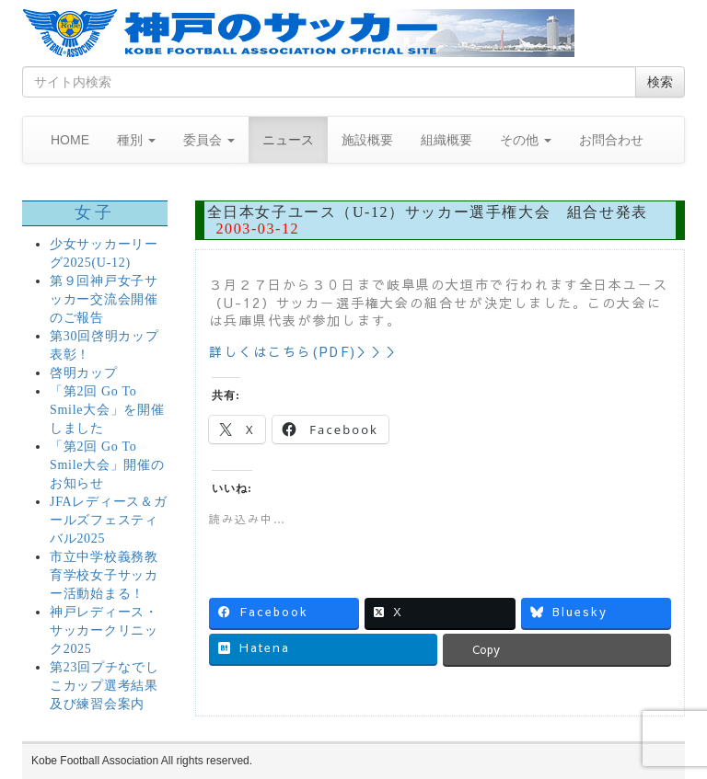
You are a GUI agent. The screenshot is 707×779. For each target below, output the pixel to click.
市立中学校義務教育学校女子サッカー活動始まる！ (104, 575)
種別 (136, 139)
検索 (660, 81)
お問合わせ (611, 139)
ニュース (288, 139)
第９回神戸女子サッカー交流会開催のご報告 (104, 299)
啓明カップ (84, 373)
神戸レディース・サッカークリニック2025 (104, 630)
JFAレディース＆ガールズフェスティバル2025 (108, 520)
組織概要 (446, 139)
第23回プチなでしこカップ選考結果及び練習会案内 (104, 685)
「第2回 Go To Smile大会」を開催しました (107, 409)
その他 (525, 139)
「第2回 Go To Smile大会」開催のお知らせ (107, 465)
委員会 (209, 139)
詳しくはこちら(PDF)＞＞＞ (305, 351)
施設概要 (367, 139)
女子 (94, 212)
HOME (70, 139)
